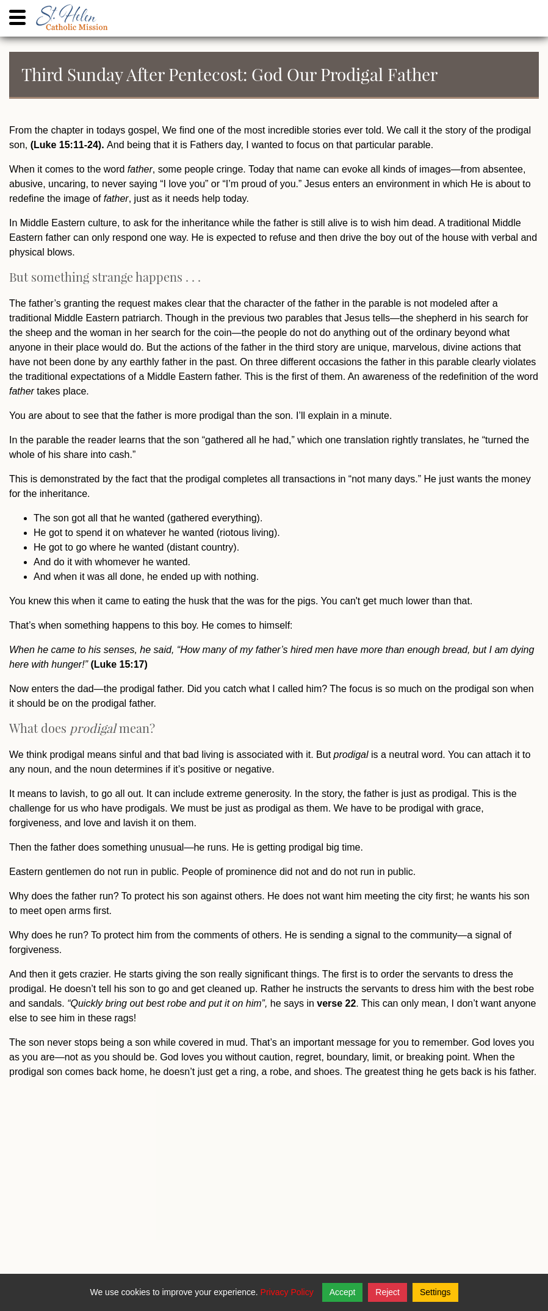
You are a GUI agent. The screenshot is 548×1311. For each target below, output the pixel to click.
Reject (387, 1292)
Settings (435, 1292)
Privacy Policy (287, 1292)
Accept (343, 1292)
